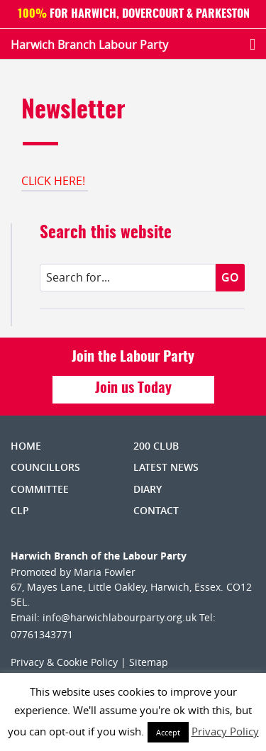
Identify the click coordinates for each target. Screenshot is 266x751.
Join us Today (133, 389)
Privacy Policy (225, 731)
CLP (20, 510)
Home (26, 445)
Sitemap (148, 662)
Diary (147, 489)
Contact (156, 510)
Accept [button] (168, 732)
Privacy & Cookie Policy (64, 662)
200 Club (156, 445)
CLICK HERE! (54, 181)
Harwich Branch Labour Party (89, 44)
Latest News (166, 467)
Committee (40, 489)
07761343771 (42, 634)
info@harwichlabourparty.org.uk (119, 617)
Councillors (45, 467)
